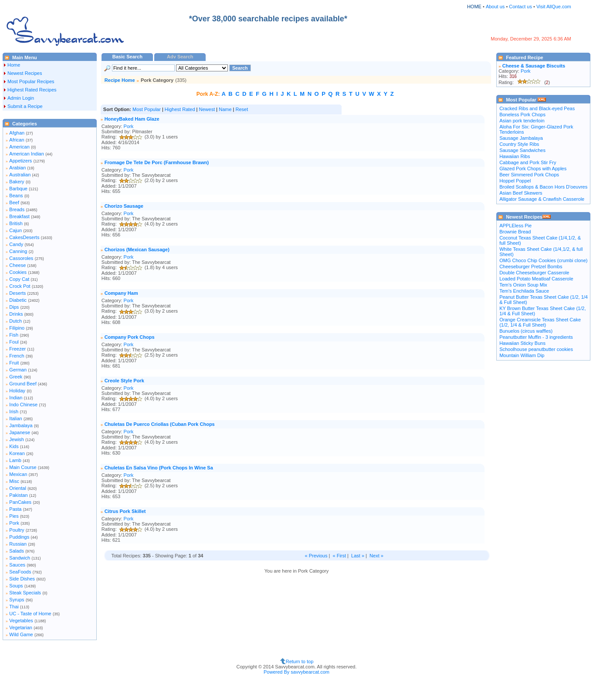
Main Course (22, 467)
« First (339, 555)
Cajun (15, 230)
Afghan (16, 132)
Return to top (300, 661)
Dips (14, 307)
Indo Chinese (23, 404)
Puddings (19, 537)
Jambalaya (20, 425)
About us (495, 6)
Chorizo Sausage (124, 206)
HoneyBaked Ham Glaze (132, 118)
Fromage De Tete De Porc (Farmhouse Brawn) (157, 162)
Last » (357, 555)
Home (13, 64)
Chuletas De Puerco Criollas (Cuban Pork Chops (160, 424)
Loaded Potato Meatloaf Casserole (536, 278)
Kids (13, 446)
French (16, 355)
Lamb (15, 460)
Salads (16, 550)
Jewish (16, 439)
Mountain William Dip (521, 355)
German (18, 369)
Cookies (18, 272)
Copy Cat (19, 279)
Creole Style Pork (124, 380)
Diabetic (18, 300)
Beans (16, 195)
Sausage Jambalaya (521, 138)
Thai (13, 606)
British (16, 223)
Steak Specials (25, 592)
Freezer (17, 348)
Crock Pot (19, 286)
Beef (14, 202)
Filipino (16, 328)
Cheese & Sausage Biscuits (533, 65)
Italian (15, 418)
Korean (16, 453)
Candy (16, 244)
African (16, 139)
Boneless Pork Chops (522, 114)
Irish (13, 411)
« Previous (316, 555)
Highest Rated (180, 109)
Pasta (15, 509)
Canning (18, 251)
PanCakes (20, 502)
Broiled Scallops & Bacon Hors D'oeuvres (543, 186)
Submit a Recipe (25, 106)
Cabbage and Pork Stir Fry (527, 162)
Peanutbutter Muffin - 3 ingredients (536, 337)
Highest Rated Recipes (32, 89)
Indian (15, 397)
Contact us (521, 6)
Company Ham (121, 293)
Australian (19, 174)
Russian (18, 543)
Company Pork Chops (130, 337)
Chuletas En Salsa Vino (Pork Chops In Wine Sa (159, 467)
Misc (14, 481)
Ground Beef (22, 383)
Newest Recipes (24, 73)
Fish (13, 334)
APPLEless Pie (515, 225)
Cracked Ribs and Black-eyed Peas (537, 108)
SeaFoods (20, 571)
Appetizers (20, 160)
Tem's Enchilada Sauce (524, 290)
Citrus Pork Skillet (125, 511)
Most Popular (146, 109)
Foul (13, 341)
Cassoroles (21, 258)
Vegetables (21, 620)
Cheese (17, 265)
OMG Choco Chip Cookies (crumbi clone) (543, 260)
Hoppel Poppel (515, 180)
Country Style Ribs (519, 144)
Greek (15, 376)
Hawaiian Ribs (514, 156)
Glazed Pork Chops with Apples (532, 168)
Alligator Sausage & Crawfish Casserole (541, 199)
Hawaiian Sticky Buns (522, 343)
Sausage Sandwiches (522, 150)
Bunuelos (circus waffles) (525, 331)
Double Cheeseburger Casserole (534, 272)
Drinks (16, 314)
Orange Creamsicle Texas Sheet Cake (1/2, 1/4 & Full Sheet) (540, 322)
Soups (16, 585)
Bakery (16, 181)
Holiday (17, 390)
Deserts (17, 293)
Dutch (15, 321)
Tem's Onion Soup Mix (523, 284)
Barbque (18, 188)
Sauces (17, 564)
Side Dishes (22, 578)
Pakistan (18, 495)
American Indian (26, 153)
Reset (242, 109)
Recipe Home (120, 80)
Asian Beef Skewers (520, 193)
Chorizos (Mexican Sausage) (137, 249)
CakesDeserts (24, 237)
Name (225, 109)
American (19, 146)
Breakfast (19, 216)
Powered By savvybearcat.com (296, 672)
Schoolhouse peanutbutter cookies (536, 349)
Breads (16, 209)
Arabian (17, 167)
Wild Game (21, 634)
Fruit (14, 362)
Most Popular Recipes (30, 81)
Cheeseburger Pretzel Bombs (530, 266)
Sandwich (19, 557)
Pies (13, 516)
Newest (207, 109)
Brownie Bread (515, 231)
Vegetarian (20, 627)
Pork (14, 523)
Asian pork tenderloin (521, 120)
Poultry (16, 530)
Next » (376, 555)
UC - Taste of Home (30, 613)
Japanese (19, 432)
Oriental (17, 488)
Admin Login (20, 98)
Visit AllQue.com (553, 6)
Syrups (16, 599)
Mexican (18, 474)
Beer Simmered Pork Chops (529, 174)
